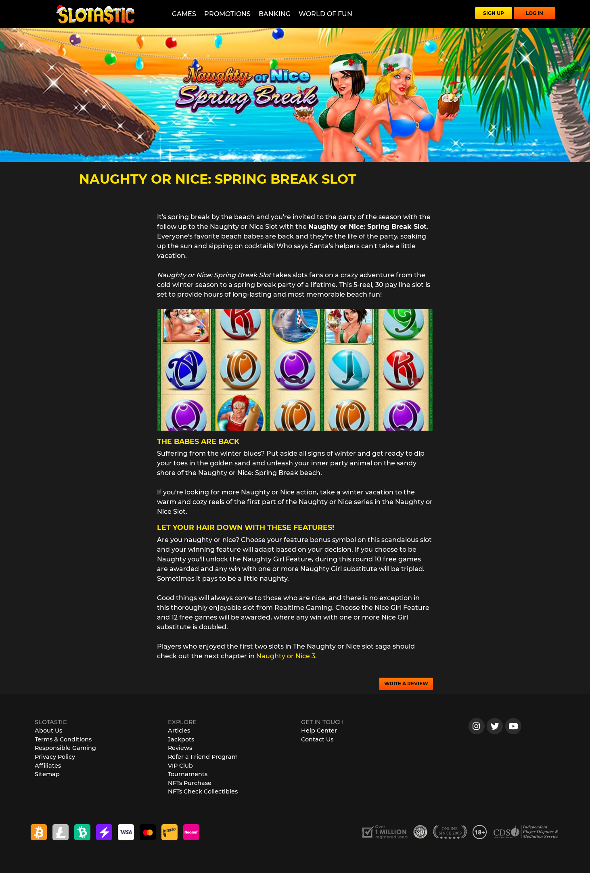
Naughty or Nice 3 (285, 656)
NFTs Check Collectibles (203, 791)
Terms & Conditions (63, 739)
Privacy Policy (55, 756)
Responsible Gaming (65, 748)
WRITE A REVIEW (406, 683)
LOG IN (534, 13)
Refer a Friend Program (203, 756)
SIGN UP (493, 13)
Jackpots (181, 739)
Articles (179, 730)
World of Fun (325, 14)
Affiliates (48, 765)
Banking (275, 14)
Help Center (319, 730)
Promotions (227, 14)
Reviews (180, 748)
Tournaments (187, 774)
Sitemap (47, 774)
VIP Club (180, 765)
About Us (48, 730)
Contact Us (317, 739)
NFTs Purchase (189, 783)
